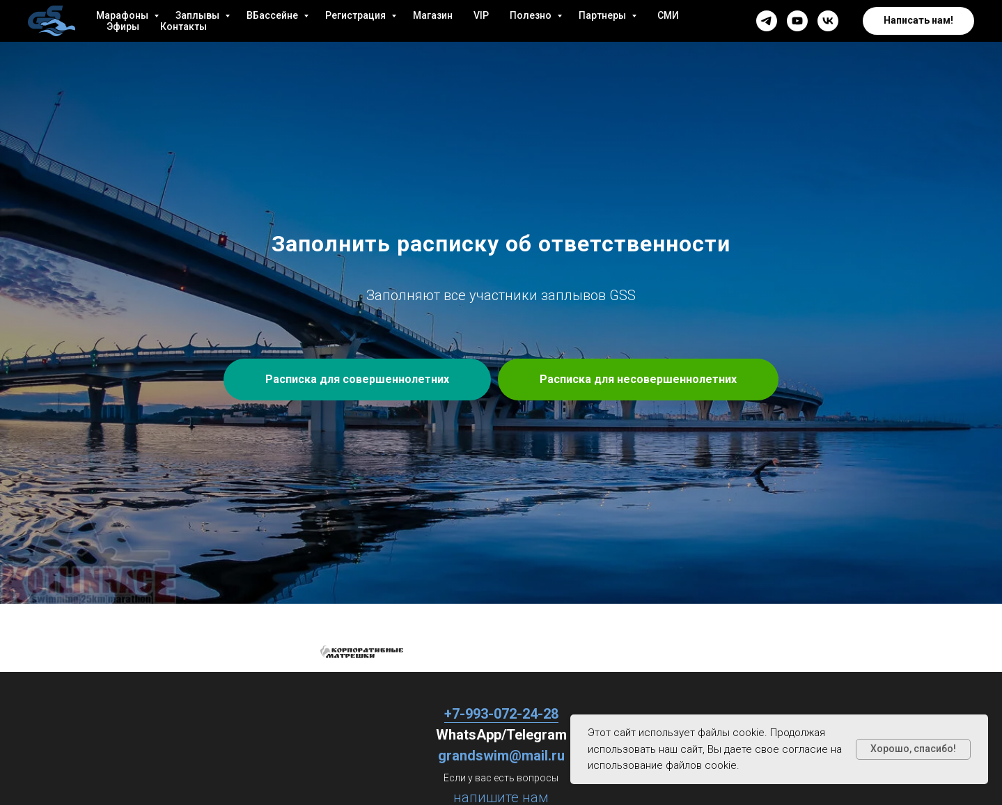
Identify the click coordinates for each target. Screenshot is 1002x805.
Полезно (532, 15)
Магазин (433, 15)
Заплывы (198, 15)
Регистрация (356, 15)
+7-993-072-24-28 (501, 713)
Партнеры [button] (603, 15)
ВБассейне (273, 15)
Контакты (183, 26)
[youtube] (797, 20)
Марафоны (123, 15)
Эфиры (123, 26)
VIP (481, 15)
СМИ (668, 15)
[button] (918, 21)
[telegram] (766, 20)
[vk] (827, 20)
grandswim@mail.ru (501, 755)
